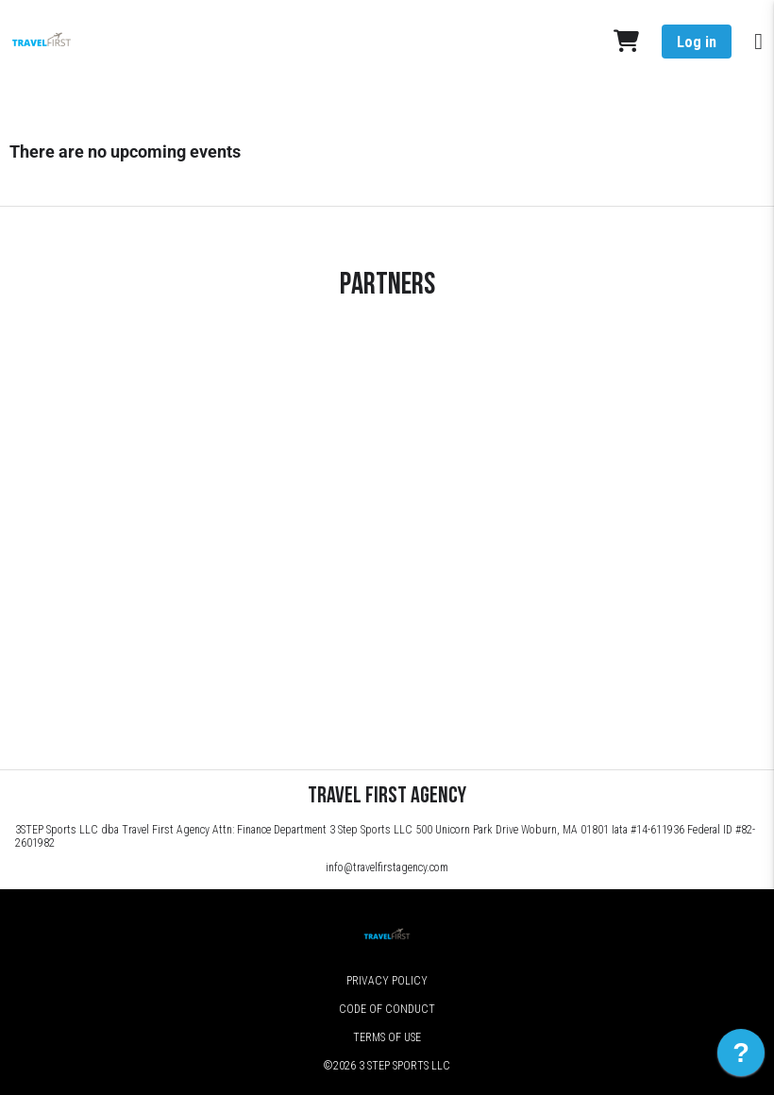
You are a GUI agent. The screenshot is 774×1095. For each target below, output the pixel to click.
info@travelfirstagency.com (387, 867)
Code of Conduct (387, 1009)
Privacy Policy (387, 980)
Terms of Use (387, 1037)
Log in (696, 42)
